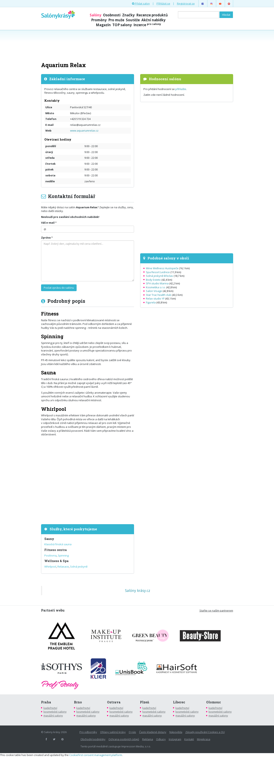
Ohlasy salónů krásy (113, 732)
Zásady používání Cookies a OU (205, 732)
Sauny (49, 539)
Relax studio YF (155, 298)
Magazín (103, 25)
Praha (46, 702)
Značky (128, 15)
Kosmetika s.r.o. (156, 287)
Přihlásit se (163, 3)
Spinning (63, 555)
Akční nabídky (153, 20)
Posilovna (50, 555)
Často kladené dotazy (152, 732)
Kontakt (189, 739)
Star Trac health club (158, 295)
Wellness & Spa (56, 561)
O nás (132, 732)
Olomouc (213, 702)
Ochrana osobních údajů (123, 739)
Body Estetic (153, 280)
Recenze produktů (152, 15)
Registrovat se (186, 3)
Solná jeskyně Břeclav (159, 276)
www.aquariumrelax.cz (84, 130)
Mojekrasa (203, 739)
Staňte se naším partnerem (216, 610)
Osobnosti (112, 15)
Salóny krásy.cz (137, 590)
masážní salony (53, 715)
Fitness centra (55, 550)
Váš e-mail (48, 222)
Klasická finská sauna (58, 544)
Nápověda (175, 732)
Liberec (179, 702)
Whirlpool (50, 566)
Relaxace (63, 566)
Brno (78, 702)
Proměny (99, 20)
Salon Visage (154, 291)
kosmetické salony (55, 711)
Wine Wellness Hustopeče (162, 268)
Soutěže (133, 20)
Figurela (151, 302)
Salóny (95, 15)
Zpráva (46, 237)
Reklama (147, 739)
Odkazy (161, 739)
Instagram (175, 739)
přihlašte (180, 89)
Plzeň (144, 702)
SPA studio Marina (157, 283)
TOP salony (122, 25)
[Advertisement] (137, 45)
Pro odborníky (88, 732)
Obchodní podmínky (93, 739)
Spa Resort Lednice (158, 272)
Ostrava (114, 702)
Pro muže (116, 20)
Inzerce (147, 25)
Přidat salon (141, 3)
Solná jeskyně (78, 566)
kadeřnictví (50, 708)
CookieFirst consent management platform (95, 755)
